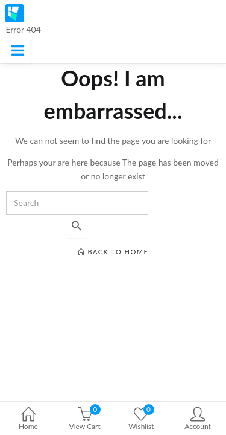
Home (28, 419)
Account (197, 419)
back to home (113, 252)
